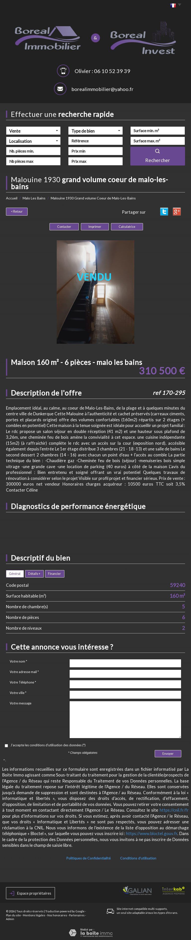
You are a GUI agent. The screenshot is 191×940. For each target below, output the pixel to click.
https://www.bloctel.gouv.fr (151, 832)
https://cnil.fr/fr (174, 809)
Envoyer (168, 753)
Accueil (11, 198)
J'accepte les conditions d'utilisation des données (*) (48, 744)
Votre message (20, 702)
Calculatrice (127, 226)
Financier (54, 573)
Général (14, 573)
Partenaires (77, 914)
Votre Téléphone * (23, 682)
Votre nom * (18, 661)
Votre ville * (18, 692)
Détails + (34, 573)
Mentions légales (34, 914)
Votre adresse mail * (24, 671)
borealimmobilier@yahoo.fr (102, 89)
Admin (10, 918)
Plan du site (13, 914)
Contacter (64, 226)
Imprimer (95, 226)
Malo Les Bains (34, 198)
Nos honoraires (57, 914)
